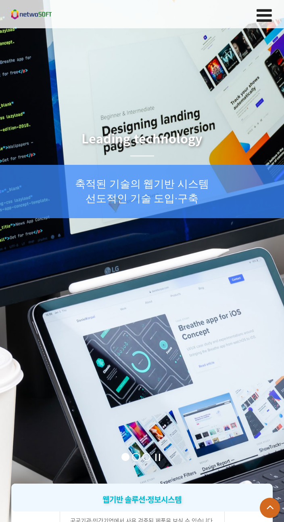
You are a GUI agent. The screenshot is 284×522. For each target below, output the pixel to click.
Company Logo (31, 14)
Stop (158, 457)
